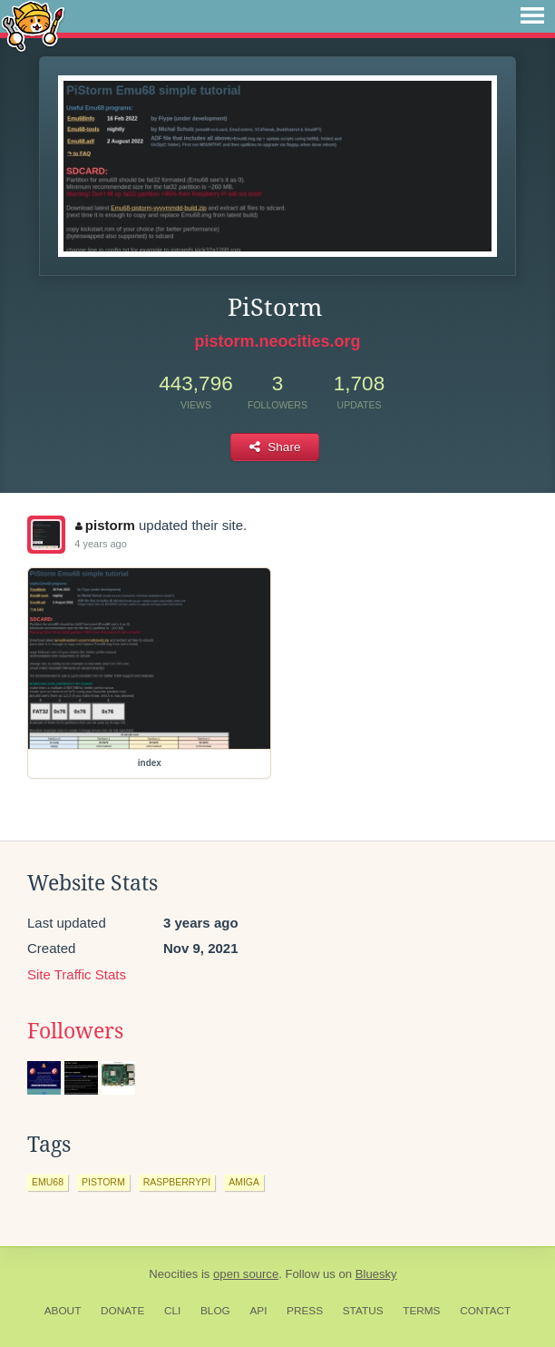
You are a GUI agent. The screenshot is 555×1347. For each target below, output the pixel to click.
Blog (215, 1310)
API (258, 1310)
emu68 (47, 1181)
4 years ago (100, 543)
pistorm (105, 525)
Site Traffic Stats (76, 974)
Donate (122, 1310)
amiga (244, 1181)
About (63, 1310)
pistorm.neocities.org (277, 341)
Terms (421, 1310)
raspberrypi (177, 1181)
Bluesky (376, 1274)
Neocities (173, 1274)
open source (245, 1274)
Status (363, 1310)
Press (305, 1310)
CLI (172, 1310)
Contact (485, 1310)
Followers (75, 1031)
